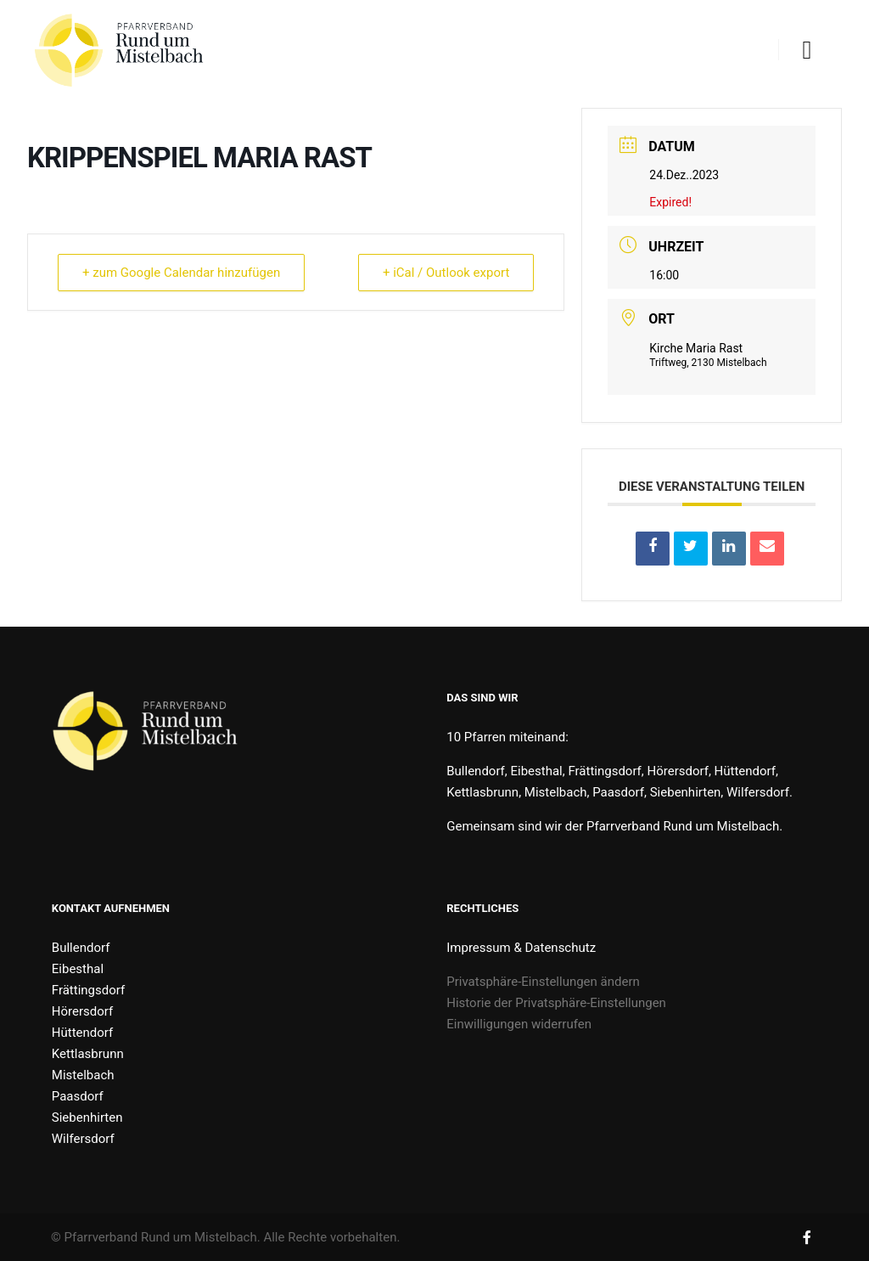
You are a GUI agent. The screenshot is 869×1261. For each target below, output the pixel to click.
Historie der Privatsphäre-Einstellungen (556, 1002)
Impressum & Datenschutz (521, 947)
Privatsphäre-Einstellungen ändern (543, 981)
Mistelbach (83, 1075)
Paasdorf (78, 1096)
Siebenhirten (87, 1117)
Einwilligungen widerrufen (518, 1024)
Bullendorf (81, 947)
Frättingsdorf (88, 990)
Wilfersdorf (83, 1138)
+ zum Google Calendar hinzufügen (181, 272)
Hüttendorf (82, 1032)
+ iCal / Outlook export (446, 272)
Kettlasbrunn (88, 1053)
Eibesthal (78, 969)
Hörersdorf (82, 1011)
